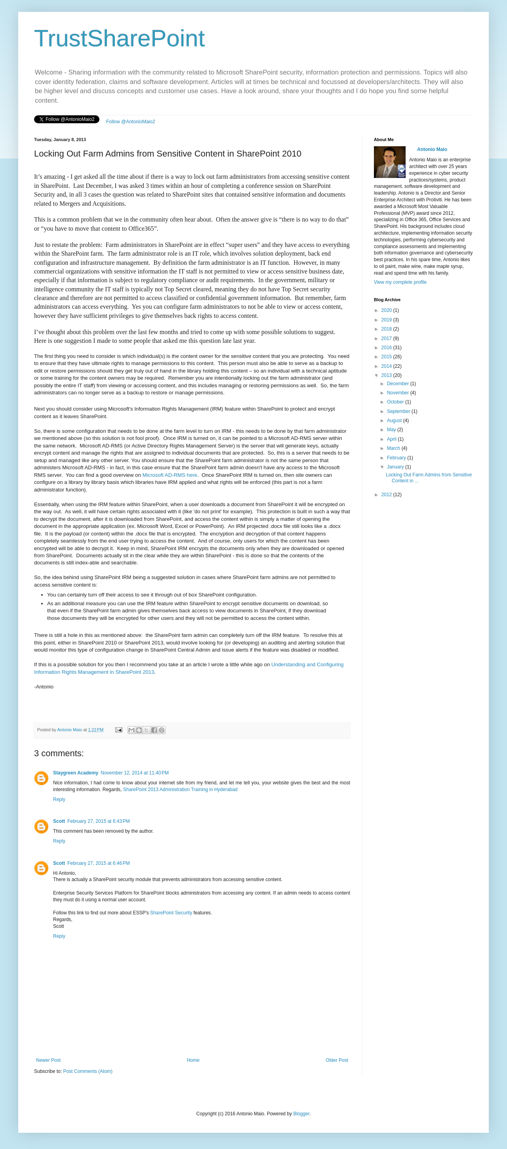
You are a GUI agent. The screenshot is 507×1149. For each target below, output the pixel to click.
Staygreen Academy (75, 773)
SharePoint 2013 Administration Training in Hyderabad (180, 789)
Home (193, 1060)
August (395, 420)
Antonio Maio (70, 729)
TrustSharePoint (119, 38)
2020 (387, 310)
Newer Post (48, 1060)
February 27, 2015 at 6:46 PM (98, 863)
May (392, 429)
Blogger (301, 1113)
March (394, 448)
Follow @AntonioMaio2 (130, 121)
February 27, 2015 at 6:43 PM (98, 821)
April (392, 439)
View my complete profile (400, 282)
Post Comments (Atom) (87, 1071)
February (397, 458)
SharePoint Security (171, 913)
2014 (387, 366)
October (396, 402)
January (396, 467)
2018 (387, 329)
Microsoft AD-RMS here (169, 475)
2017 (387, 338)
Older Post (337, 1060)
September (399, 411)
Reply (59, 799)
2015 (387, 356)
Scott (59, 821)
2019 (387, 320)
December (398, 383)
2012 (387, 494)
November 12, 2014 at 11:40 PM (135, 773)
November (398, 393)
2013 (387, 375)
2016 (387, 347)
